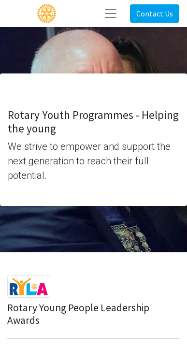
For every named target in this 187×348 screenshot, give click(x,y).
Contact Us (154, 13)
